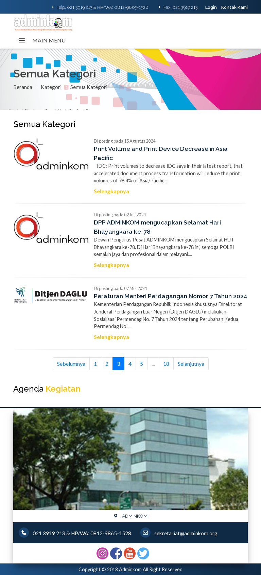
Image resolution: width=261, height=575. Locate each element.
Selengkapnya (111, 191)
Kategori (51, 87)
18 (166, 363)
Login (211, 7)
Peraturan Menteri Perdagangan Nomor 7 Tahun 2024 (170, 296)
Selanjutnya (191, 363)
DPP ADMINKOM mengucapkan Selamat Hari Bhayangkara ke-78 (157, 227)
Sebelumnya (71, 363)
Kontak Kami (234, 7)
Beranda (22, 87)
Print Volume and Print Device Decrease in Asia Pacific (161, 153)
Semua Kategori (88, 87)
